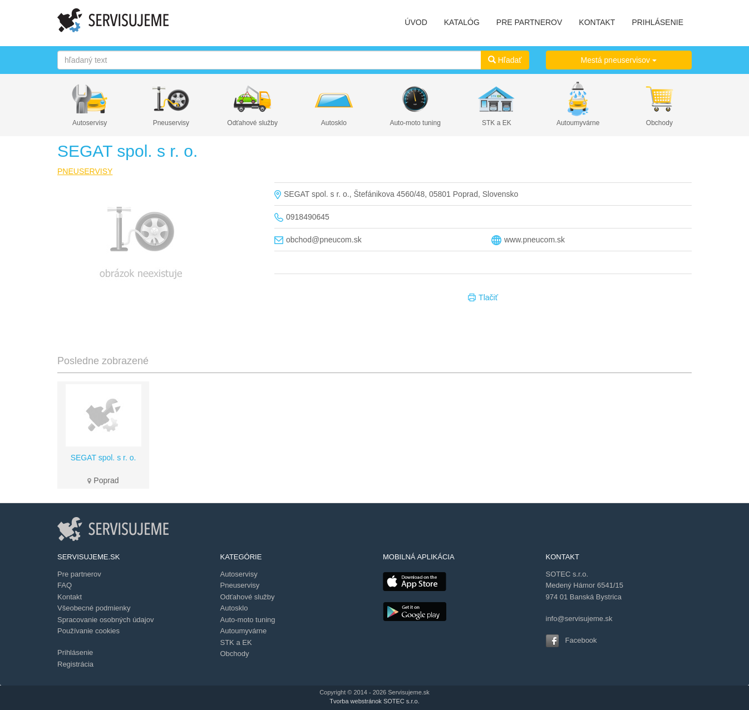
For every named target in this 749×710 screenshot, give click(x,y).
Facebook (581, 640)
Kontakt (69, 597)
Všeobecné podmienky (94, 608)
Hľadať (505, 60)
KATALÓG (462, 22)
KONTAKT (597, 22)
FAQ (64, 585)
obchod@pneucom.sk (324, 239)
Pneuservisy (171, 123)
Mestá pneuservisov (619, 60)
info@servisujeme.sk (579, 618)
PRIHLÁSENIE (657, 22)
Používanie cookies (88, 631)
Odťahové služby (252, 123)
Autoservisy (89, 123)
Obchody (659, 123)
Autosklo (334, 123)
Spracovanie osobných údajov (105, 619)
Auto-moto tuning (415, 123)
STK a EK (496, 123)
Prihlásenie (75, 652)
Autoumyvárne (577, 123)
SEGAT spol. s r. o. (103, 457)
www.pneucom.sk (534, 239)
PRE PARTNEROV (529, 22)
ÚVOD (416, 22)
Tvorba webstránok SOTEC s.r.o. (374, 701)
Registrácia (75, 664)
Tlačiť (483, 298)
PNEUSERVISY (84, 171)
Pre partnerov (79, 574)
